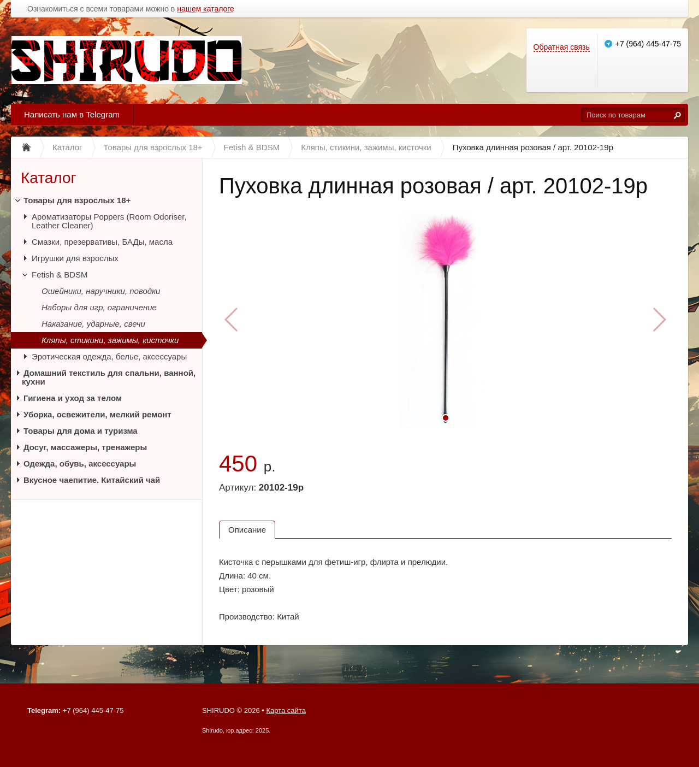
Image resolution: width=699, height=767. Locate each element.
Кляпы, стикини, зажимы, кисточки (110, 340)
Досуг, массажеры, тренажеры (85, 447)
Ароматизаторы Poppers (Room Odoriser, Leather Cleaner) (109, 221)
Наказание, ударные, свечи (93, 323)
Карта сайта (285, 710)
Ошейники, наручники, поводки (101, 291)
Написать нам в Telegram (72, 114)
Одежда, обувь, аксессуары (79, 463)
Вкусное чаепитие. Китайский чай (91, 480)
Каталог (48, 177)
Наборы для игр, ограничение (99, 307)
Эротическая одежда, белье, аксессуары (109, 356)
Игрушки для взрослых (75, 258)
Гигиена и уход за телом (72, 398)
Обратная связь (562, 47)
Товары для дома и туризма (80, 430)
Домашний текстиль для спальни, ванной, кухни (109, 377)
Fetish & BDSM (60, 274)
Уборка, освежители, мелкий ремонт (97, 414)
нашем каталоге (205, 9)
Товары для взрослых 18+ (77, 200)
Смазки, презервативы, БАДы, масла (102, 241)
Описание (247, 529)
